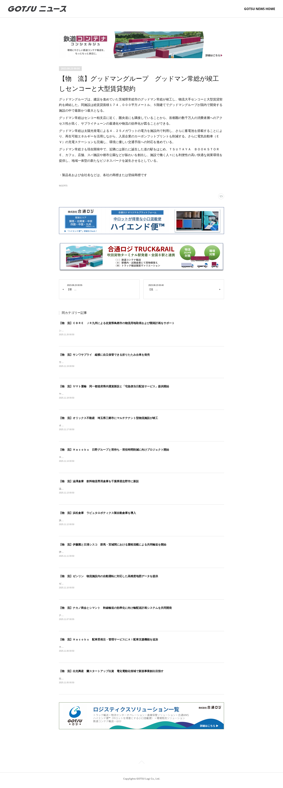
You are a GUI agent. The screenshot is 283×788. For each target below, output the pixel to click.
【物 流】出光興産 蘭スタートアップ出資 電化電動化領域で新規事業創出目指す (111, 674)
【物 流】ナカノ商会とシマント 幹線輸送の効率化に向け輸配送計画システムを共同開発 (115, 610)
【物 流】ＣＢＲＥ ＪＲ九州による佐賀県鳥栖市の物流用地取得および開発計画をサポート (117, 323)
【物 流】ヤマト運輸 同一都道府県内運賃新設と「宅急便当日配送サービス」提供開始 (114, 386)
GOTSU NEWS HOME (259, 9)
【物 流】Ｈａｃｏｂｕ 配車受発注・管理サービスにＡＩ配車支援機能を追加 (108, 642)
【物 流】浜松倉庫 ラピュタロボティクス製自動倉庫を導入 (97, 514)
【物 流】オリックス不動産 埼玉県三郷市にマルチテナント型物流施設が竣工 (108, 418)
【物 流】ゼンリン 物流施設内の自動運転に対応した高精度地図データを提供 (108, 578)
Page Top (141, 766)
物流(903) (63, 186)
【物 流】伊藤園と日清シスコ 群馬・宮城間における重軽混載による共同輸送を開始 (112, 546)
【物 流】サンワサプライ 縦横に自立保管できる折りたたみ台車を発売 (104, 354)
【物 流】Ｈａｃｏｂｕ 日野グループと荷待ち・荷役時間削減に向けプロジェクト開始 (114, 450)
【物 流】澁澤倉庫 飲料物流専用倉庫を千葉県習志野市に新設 (99, 482)
